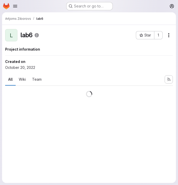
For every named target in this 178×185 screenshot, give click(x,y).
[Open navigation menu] (15, 6)
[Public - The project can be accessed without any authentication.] (37, 35)
